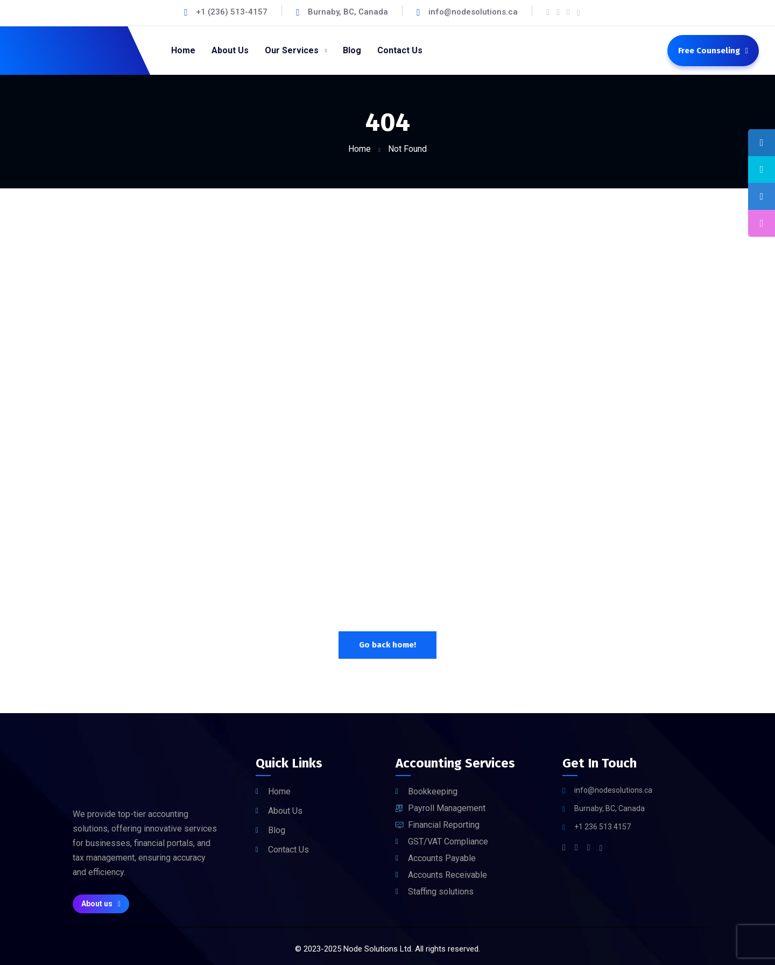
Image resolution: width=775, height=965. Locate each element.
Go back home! (387, 645)
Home (359, 149)
